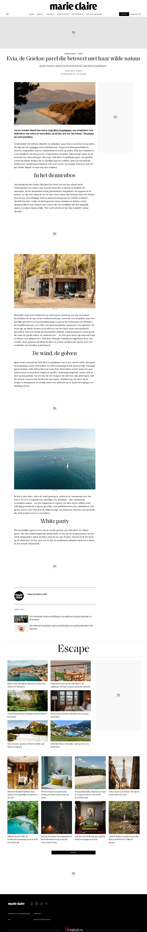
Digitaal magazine (94, 14)
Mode (31, 14)
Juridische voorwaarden (19, 913)
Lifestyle (50, 14)
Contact (37, 913)
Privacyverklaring (42, 919)
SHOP (124, 14)
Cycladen (33, 147)
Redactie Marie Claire (37, 594)
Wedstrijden (77, 14)
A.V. (9, 919)
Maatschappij (63, 14)
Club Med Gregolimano (59, 130)
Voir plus (73, 852)
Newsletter (136, 14)
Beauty (40, 14)
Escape (73, 649)
